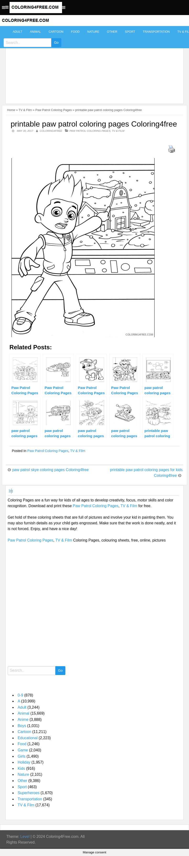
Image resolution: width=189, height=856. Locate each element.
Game (23, 750)
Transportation (156, 31)
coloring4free (51, 130)
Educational (28, 738)
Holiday (24, 762)
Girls (22, 756)
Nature (93, 31)
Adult (17, 31)
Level (24, 837)
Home (11, 110)
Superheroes (29, 793)
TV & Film (25, 110)
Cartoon (56, 31)
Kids (21, 768)
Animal (35, 31)
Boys (22, 726)
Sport (130, 31)
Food (75, 31)
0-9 (20, 695)
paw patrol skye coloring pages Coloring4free (50, 470)
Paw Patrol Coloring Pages (53, 110)
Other (112, 31)
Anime (23, 720)
